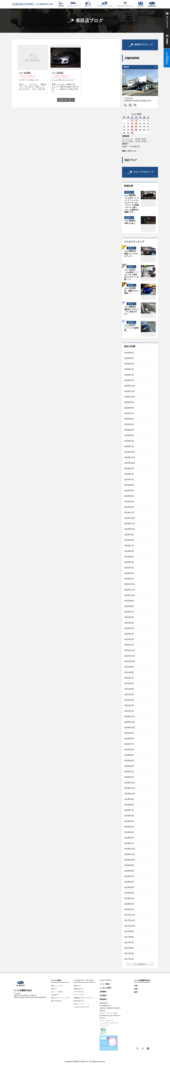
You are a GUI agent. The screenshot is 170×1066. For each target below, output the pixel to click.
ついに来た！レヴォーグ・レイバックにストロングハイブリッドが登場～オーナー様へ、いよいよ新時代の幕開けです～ (131, 205)
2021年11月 (129, 656)
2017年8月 (129, 937)
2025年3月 (129, 435)
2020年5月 (129, 755)
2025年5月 (129, 424)
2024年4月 (129, 496)
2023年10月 (129, 529)
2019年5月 (129, 821)
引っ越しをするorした (81, 1007)
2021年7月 (129, 678)
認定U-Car (88, 4)
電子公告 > (103, 1018)
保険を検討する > (79, 1001)
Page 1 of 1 (63, 100)
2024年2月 (129, 507)
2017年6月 (129, 948)
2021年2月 (129, 705)
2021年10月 (129, 661)
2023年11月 (129, 523)
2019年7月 (129, 810)
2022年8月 (129, 606)
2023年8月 (129, 540)
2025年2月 (129, 441)
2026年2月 (129, 375)
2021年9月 (129, 667)
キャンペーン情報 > (57, 992)
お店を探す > (55, 995)
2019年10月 (129, 794)
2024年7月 (129, 479)
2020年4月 (129, 760)
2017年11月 (129, 920)
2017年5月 (129, 953)
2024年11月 (129, 457)
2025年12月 (129, 386)
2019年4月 (129, 827)
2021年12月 (129, 650)
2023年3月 (129, 568)
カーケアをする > (79, 992)
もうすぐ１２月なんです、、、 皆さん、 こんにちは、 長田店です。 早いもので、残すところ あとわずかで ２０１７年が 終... (32, 84)
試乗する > (54, 989)
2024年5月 (129, 490)
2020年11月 (129, 722)
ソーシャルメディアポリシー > (109, 1023)
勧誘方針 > (103, 1010)
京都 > (136, 989)
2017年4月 (129, 959)
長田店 (126, 67)
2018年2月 (129, 904)
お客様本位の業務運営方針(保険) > (110, 1008)
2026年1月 (129, 380)
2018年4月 (129, 893)
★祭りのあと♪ (130, 223)
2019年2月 (129, 838)
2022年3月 (129, 634)
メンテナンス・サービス (105, 4)
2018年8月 (129, 871)
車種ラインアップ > (57, 985)
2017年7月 (129, 942)
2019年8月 (129, 805)
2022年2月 (129, 639)
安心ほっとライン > (79, 1004)
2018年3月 (129, 898)
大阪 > (136, 986)
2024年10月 (129, 463)
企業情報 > (103, 992)
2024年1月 (129, 512)
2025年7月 (129, 413)
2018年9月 (129, 865)
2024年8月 (129, 474)
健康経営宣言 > (104, 1003)
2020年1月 (129, 777)
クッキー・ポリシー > (106, 1020)
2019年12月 (129, 783)
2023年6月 (129, 551)
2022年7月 (129, 612)
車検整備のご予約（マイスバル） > (84, 998)
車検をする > (77, 985)
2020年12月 (129, 716)
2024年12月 (129, 452)
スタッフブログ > (79, 995)
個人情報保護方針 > (105, 1005)
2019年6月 (129, 816)
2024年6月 (129, 485)
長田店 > (129, 192)
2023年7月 (129, 546)
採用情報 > (103, 999)
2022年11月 (129, 590)
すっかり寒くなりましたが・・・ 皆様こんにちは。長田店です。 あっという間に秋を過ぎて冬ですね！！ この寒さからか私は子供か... (65, 85)
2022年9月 (129, 601)
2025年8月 (129, 408)
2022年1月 (129, 645)
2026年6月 (129, 353)
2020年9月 (129, 733)
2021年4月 (129, 694)
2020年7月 (129, 744)
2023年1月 (129, 579)
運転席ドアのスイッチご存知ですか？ (131, 311)
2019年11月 (129, 788)
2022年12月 (129, 584)
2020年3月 (129, 766)
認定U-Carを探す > (56, 1001)
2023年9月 (129, 535)
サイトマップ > (104, 1025)
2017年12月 (129, 915)
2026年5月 (129, 358)
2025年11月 (129, 391)
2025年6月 (129, 419)
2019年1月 (129, 843)
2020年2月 (129, 772)
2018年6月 (129, 882)
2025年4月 (129, 430)
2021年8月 (129, 672)
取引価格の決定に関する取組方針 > (110, 1015)
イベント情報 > (105, 984)
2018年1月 (129, 909)
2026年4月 (129, 364)
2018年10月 (129, 860)
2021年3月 (129, 700)
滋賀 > (136, 992)
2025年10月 (129, 397)
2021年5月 (129, 689)
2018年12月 (129, 849)
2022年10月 (129, 595)
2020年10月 (129, 727)
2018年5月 (129, 887)
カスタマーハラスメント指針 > (109, 1013)
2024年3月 (129, 501)
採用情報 (141, 4)
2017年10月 (129, 926)
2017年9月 (129, 931)
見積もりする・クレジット (60, 998)
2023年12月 (129, 518)
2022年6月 (129, 617)
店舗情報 (61, 4)
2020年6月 (129, 749)
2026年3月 (129, 369)
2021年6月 (129, 683)
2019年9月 (129, 799)
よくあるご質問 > (106, 988)
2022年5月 (129, 623)
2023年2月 (129, 573)
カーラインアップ (73, 4)
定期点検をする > (79, 989)
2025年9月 (129, 402)
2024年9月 (129, 468)
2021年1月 (129, 711)
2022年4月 (129, 628)
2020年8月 (129, 738)
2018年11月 (129, 854)
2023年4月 (129, 562)
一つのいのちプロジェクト (125, 4)
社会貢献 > (103, 995)
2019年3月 (129, 832)
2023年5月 (129, 557)
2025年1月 (129, 446)
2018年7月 (129, 876)
